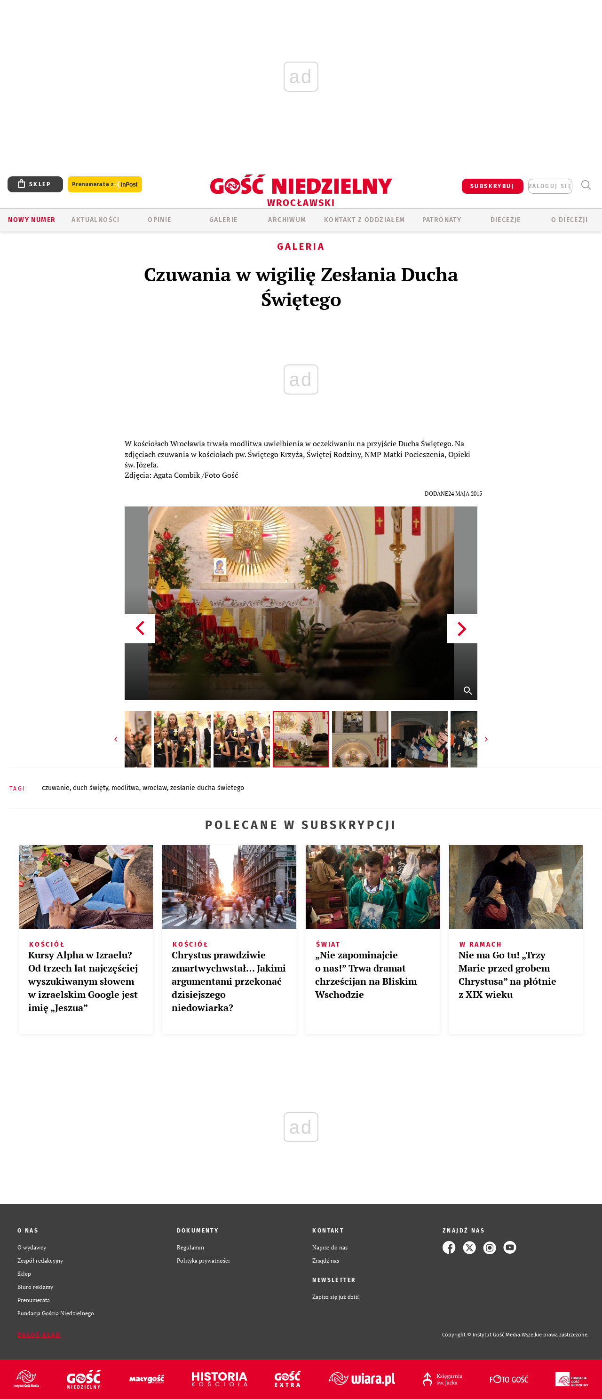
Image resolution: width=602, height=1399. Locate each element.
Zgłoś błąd (39, 1335)
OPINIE (159, 220)
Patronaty (442, 220)
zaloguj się (550, 186)
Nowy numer (31, 220)
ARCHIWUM (287, 220)
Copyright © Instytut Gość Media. (482, 1335)
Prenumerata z (105, 184)
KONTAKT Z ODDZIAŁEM (364, 220)
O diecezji (569, 220)
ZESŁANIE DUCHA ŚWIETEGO (207, 788)
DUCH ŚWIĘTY (90, 788)
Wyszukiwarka (585, 185)
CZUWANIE (56, 788)
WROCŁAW (155, 788)
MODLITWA (125, 788)
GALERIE (223, 220)
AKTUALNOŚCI (95, 220)
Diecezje (506, 220)
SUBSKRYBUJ (492, 186)
